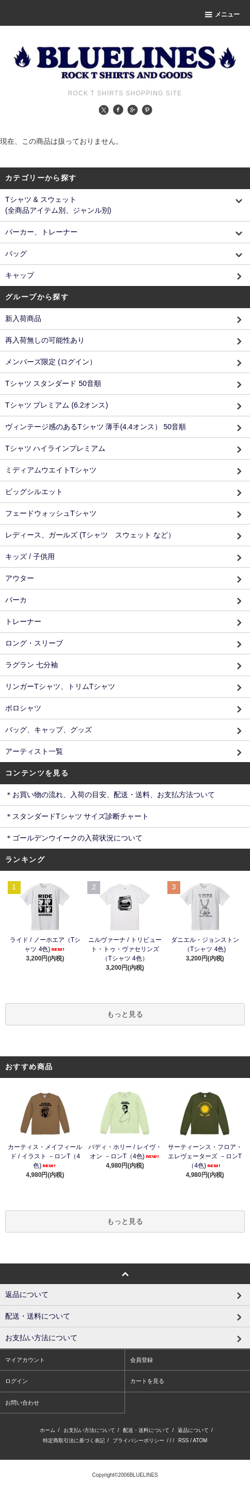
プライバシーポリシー (138, 1440)
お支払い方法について (89, 1430)
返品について (193, 1430)
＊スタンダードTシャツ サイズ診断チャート (77, 816)
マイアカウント (25, 1360)
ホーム (47, 1430)
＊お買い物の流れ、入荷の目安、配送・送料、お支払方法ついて (110, 794)
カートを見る (147, 1381)
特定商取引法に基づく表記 (74, 1440)
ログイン (16, 1381)
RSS (183, 1440)
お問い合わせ (22, 1402)
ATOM (200, 1440)
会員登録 (141, 1360)
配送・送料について (146, 1430)
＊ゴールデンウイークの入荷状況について (74, 838)
